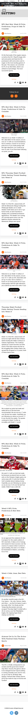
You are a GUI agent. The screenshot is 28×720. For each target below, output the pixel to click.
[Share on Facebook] (15, 83)
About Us (6, 1)
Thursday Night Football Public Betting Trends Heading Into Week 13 (14, 309)
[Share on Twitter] (18, 83)
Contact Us (12, 1)
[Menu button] (2, 6)
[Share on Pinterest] (25, 83)
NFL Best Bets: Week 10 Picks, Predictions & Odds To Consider (14, 446)
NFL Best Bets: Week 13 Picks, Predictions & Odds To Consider (14, 245)
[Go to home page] (12, 6)
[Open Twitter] (12, 96)
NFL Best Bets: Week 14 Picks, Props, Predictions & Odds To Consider (14, 109)
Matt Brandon (8, 33)
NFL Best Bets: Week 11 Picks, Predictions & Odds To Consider (13, 376)
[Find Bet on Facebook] (18, 1)
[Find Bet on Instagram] (24, 1)
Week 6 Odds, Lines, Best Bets (14, 573)
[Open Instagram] (16, 96)
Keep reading (14, 75)
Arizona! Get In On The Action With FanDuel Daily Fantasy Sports (14, 639)
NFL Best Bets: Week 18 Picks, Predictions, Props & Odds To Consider (14, 26)
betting (14, 79)
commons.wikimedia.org (10, 596)
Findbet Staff (8, 645)
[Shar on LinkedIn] (23, 83)
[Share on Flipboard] (20, 83)
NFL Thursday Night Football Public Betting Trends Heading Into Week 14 (14, 175)
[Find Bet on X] (21, 1)
